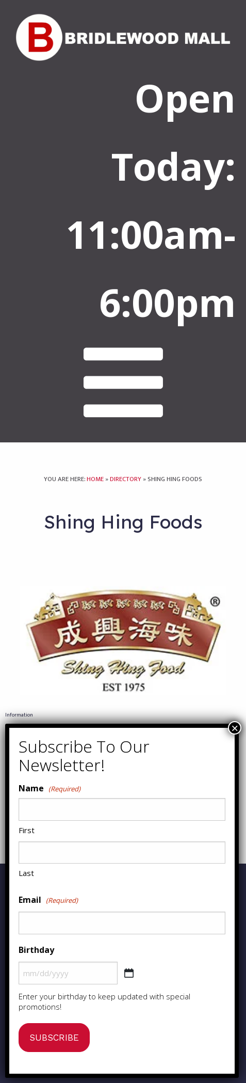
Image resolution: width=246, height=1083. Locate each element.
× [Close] (234, 728)
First (27, 830)
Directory (125, 486)
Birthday (36, 949)
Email (48, 900)
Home (95, 486)
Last (26, 873)
